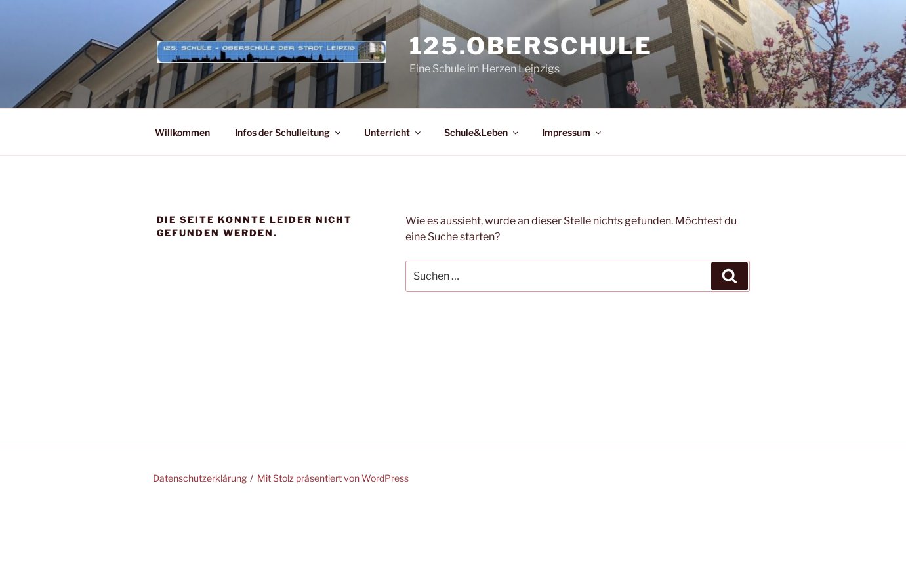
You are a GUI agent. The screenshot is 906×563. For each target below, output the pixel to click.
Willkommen (182, 132)
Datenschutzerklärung (200, 478)
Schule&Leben (482, 132)
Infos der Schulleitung (288, 132)
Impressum (572, 132)
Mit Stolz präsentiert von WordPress (333, 478)
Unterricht (393, 132)
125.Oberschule (531, 45)
